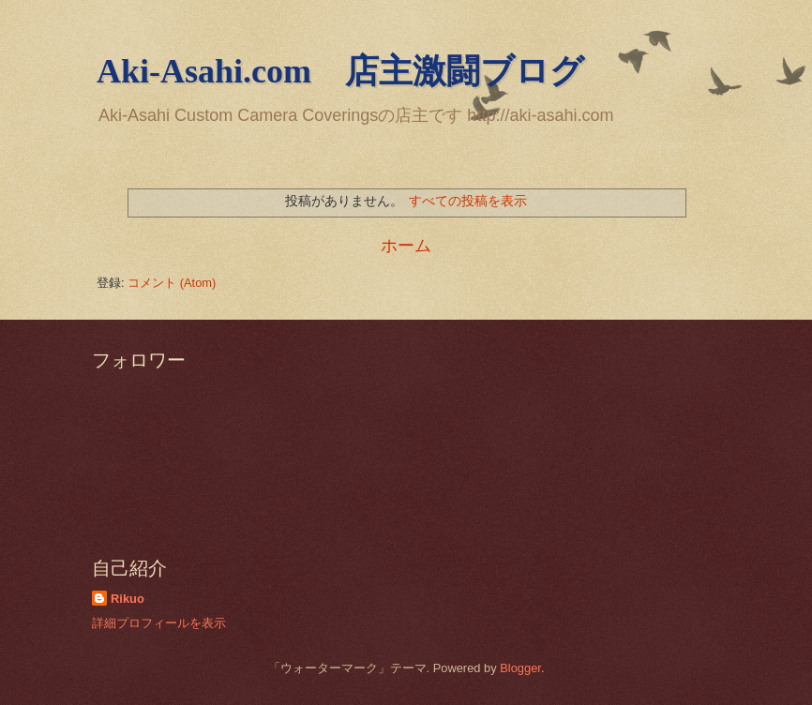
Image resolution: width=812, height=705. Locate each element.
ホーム (406, 245)
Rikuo (127, 599)
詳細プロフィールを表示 (159, 623)
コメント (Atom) (172, 283)
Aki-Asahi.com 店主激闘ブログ (340, 71)
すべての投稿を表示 (468, 200)
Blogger (520, 668)
